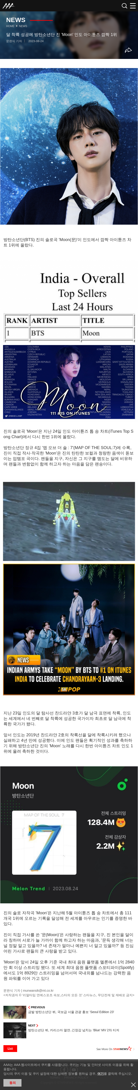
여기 (100, 1073)
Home (10, 26)
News (23, 26)
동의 (12, 1083)
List (10, 1048)
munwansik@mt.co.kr (38, 990)
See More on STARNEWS (116, 1048)
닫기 (133, 1084)
